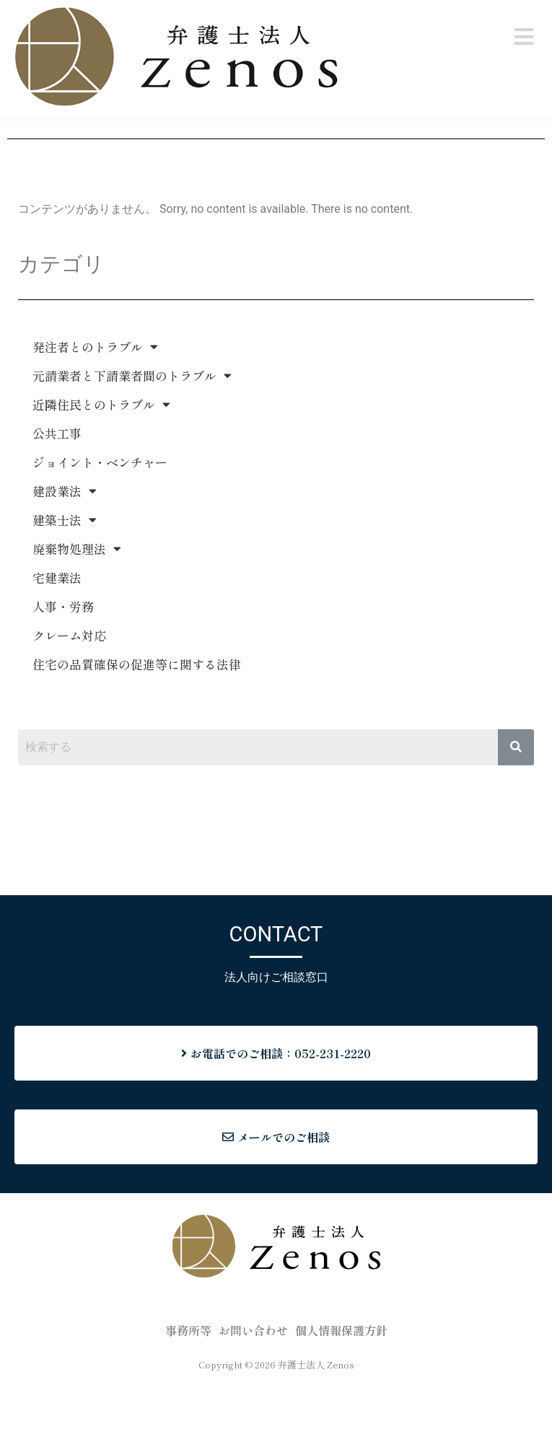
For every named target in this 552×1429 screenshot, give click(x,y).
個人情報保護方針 (341, 1380)
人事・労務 (63, 657)
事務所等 (188, 1380)
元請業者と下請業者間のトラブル (132, 426)
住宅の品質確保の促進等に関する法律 (136, 714)
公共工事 (57, 484)
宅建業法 (57, 628)
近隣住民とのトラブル (101, 454)
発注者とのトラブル (95, 397)
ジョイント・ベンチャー (99, 513)
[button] (524, 37)
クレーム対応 (69, 686)
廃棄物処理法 (76, 599)
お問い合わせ (253, 1380)
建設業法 (64, 541)
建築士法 (64, 570)
